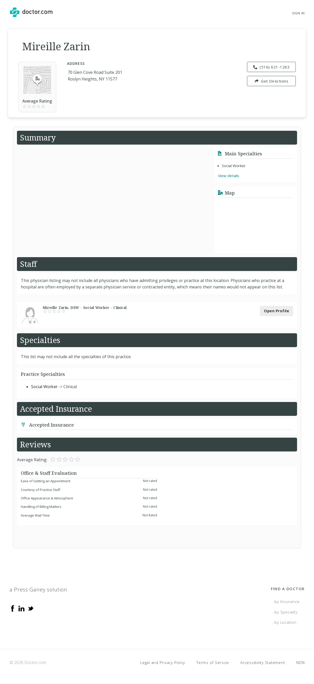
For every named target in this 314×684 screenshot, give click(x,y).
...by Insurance (285, 601)
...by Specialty (284, 612)
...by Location (284, 622)
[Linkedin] (21, 608)
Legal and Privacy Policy (162, 662)
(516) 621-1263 (271, 66)
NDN (300, 662)
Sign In (298, 13)
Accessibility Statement (262, 662)
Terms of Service (212, 662)
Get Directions (271, 81)
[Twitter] (30, 608)
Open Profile (276, 310)
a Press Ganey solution (38, 589)
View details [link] (228, 175)
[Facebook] (12, 608)
